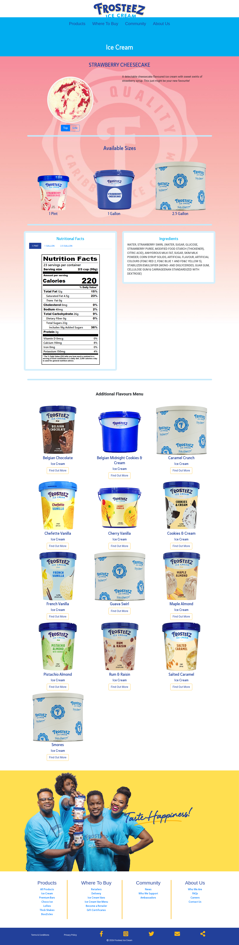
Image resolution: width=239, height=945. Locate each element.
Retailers (96, 889)
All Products (47, 889)
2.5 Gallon (66, 246)
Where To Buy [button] (105, 23)
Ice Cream (47, 893)
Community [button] (135, 23)
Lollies (47, 906)
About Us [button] (161, 23)
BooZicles (47, 914)
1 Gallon (49, 246)
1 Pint (35, 246)
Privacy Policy (70, 935)
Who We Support (148, 893)
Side (74, 128)
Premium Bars (47, 897)
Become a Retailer (96, 906)
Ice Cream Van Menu (96, 902)
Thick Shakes (47, 910)
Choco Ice (47, 902)
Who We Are (195, 889)
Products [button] (77, 23)
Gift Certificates (96, 910)
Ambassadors (148, 897)
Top (65, 128)
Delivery (96, 893)
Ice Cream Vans (96, 897)
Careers (195, 897)
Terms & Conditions (40, 935)
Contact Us (195, 902)
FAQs (195, 893)
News (148, 889)
